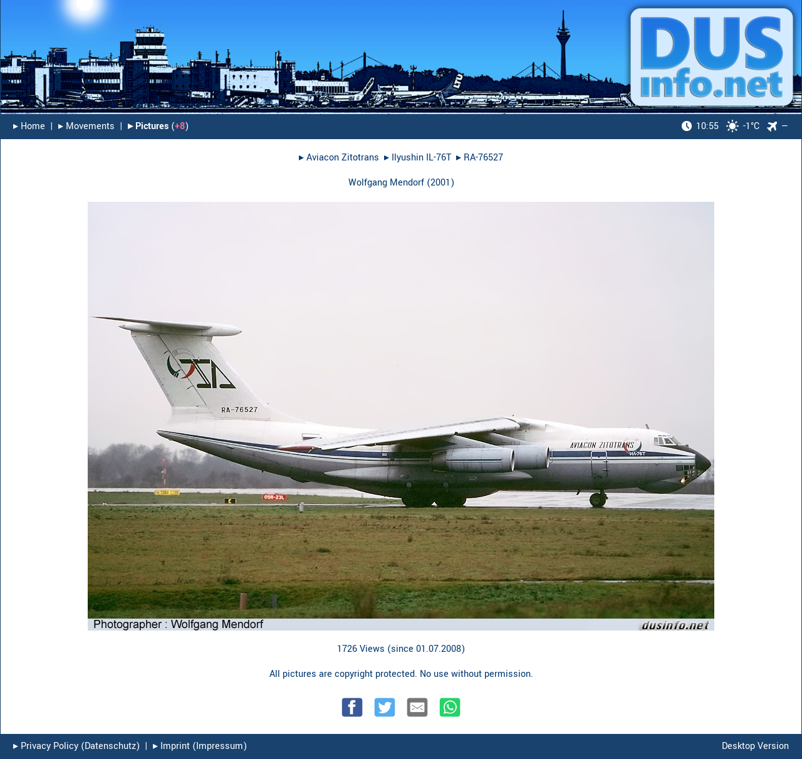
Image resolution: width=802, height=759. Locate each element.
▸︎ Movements (86, 126)
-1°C (720, 126)
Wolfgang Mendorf (386, 182)
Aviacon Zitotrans (342, 157)
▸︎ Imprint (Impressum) (200, 746)
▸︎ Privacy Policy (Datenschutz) (76, 746)
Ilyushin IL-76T (421, 157)
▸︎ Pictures (148, 126)
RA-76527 (483, 157)
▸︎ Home (29, 126)
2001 (440, 182)
